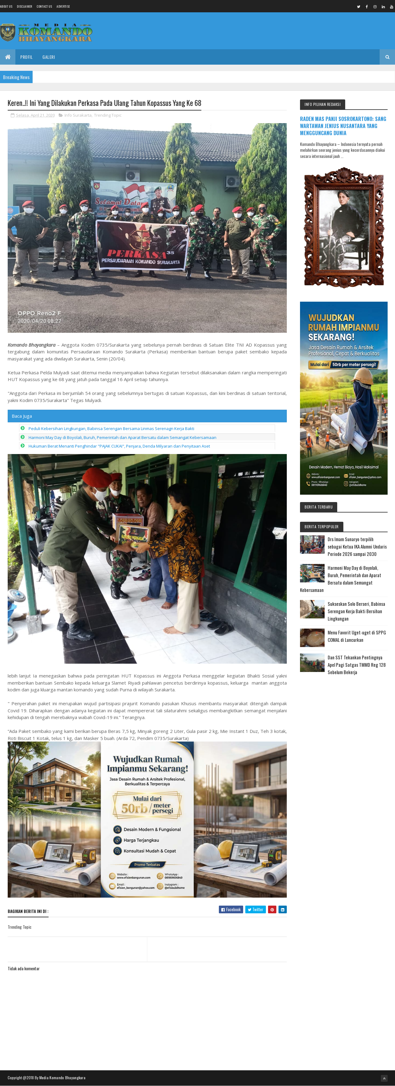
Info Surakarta (78, 115)
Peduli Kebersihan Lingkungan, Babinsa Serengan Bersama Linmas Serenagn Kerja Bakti (111, 428)
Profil (26, 57)
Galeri (48, 57)
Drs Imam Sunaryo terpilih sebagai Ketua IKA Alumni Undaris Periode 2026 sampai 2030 (357, 546)
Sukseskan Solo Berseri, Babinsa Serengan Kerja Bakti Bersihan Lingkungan (356, 611)
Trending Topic (107, 115)
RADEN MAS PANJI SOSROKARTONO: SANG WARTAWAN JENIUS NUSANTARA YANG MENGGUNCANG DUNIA (343, 126)
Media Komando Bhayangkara (62, 1077)
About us (6, 6)
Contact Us (44, 6)
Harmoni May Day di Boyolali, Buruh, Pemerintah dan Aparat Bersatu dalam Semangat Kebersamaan (122, 437)
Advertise (63, 6)
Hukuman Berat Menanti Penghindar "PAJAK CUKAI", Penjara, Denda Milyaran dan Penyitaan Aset (119, 446)
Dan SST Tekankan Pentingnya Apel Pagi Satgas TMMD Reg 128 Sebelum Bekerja (357, 664)
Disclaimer (24, 6)
